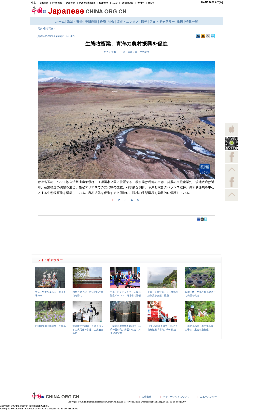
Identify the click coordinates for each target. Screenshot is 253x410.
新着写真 (48, 28)
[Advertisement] (79, 230)
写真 (40, 28)
